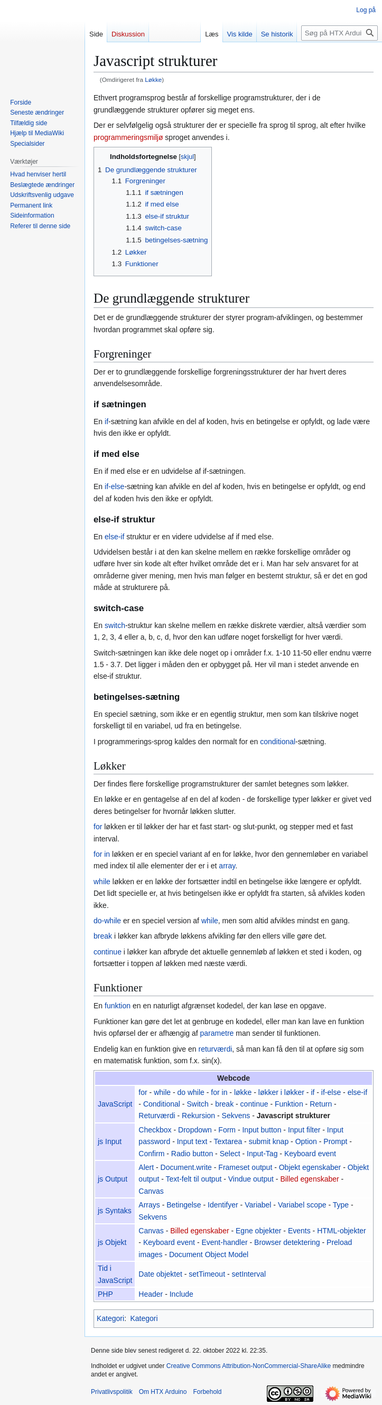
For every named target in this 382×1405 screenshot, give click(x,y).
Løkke (153, 79)
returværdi (215, 1049)
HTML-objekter (341, 1230)
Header (150, 1294)
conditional (277, 741)
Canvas (150, 1191)
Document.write (186, 1167)
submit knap (268, 1141)
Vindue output (251, 1179)
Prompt (335, 1141)
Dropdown (195, 1130)
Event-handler (224, 1242)
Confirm (151, 1153)
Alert (146, 1167)
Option (306, 1141)
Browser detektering (287, 1242)
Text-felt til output (194, 1179)
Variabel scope (302, 1205)
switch (115, 625)
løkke (242, 1092)
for (98, 826)
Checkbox (154, 1130)
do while (191, 1092)
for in (102, 854)
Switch (197, 1104)
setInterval (249, 1274)
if (106, 421)
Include (181, 1294)
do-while (107, 920)
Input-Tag (262, 1153)
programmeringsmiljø (128, 137)
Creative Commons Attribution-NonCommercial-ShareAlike (248, 1366)
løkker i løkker (281, 1092)
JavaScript (115, 1104)
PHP (105, 1294)
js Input (110, 1141)
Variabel (258, 1205)
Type (341, 1205)
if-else (114, 486)
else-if (114, 536)
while (102, 881)
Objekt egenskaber (310, 1167)
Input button (261, 1130)
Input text (192, 1141)
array (227, 865)
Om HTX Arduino (163, 1391)
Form (227, 1130)
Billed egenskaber (309, 1179)
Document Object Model (208, 1254)
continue (108, 952)
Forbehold (207, 1391)
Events (299, 1230)
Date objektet (160, 1274)
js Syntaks (115, 1210)
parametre (217, 1033)
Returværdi (156, 1115)
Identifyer (223, 1205)
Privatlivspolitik (112, 1391)
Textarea (228, 1141)
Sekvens (236, 1115)
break (103, 936)
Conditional (161, 1104)
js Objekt (112, 1242)
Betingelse (183, 1205)
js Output (112, 1179)
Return (321, 1104)
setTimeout (207, 1274)
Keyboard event (310, 1153)
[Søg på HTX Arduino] (339, 33)
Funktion (289, 1104)
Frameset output (245, 1167)
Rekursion (198, 1115)
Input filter (304, 1130)
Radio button (192, 1153)
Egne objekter (258, 1230)
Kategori (110, 1318)
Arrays (149, 1205)
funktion (118, 1005)
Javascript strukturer (293, 1115)
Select (230, 1153)
